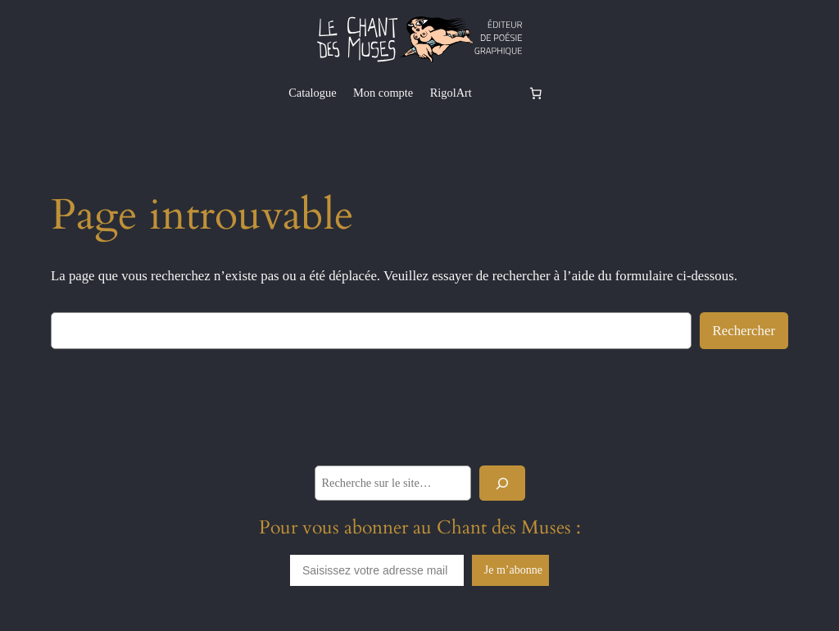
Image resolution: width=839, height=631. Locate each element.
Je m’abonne (513, 570)
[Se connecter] (499, 92)
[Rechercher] (502, 483)
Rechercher (744, 330)
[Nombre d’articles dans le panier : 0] (536, 92)
